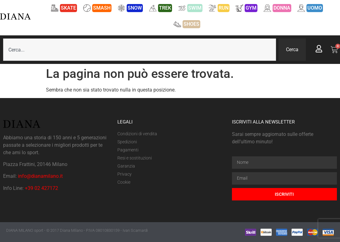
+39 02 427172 (41, 188)
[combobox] (139, 49)
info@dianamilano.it (40, 176)
